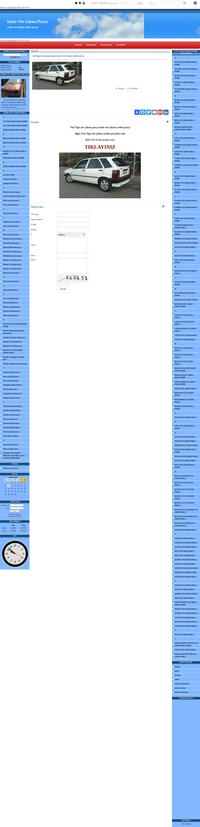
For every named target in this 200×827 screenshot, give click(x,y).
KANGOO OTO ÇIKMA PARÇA (186, 300)
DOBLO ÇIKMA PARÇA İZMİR (14, 166)
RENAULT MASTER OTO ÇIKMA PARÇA (184, 477)
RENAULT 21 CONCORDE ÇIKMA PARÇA (12, 351)
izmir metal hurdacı (181, 692)
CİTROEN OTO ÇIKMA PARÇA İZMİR (186, 146)
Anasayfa (78, 45)
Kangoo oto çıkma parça (11, 398)
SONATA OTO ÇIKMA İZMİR (185, 572)
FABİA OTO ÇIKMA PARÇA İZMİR (185, 220)
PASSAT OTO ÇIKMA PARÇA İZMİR (185, 451)
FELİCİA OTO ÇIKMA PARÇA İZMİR (186, 233)
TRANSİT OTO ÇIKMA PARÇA (186, 613)
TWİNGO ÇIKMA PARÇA (12, 406)
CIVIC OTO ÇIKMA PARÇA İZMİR (185, 139)
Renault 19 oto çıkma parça (12, 346)
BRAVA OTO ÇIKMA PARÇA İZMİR (185, 101)
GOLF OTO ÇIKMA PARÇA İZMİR (185, 261)
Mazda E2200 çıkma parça (12, 247)
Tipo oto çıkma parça (10, 419)
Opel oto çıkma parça (10, 290)
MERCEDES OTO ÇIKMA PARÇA (184, 394)
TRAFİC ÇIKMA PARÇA (12, 410)
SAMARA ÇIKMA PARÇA (12, 385)
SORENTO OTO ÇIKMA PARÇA (186, 568)
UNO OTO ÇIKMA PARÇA (184, 634)
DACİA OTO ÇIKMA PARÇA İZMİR (185, 177)
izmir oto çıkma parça (10, 468)
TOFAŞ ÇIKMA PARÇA (11, 427)
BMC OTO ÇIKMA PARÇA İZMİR (184, 115)
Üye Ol (94, 3)
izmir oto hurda (180, 688)
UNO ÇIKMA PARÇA (10, 436)
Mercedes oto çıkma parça (12, 251)
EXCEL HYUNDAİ (9, 179)
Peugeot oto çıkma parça (11, 307)
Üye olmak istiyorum (15, 516)
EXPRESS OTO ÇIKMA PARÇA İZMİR (186, 208)
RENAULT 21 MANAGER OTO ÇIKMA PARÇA (186, 518)
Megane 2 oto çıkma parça (12, 264)
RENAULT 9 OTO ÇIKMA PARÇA (184, 484)
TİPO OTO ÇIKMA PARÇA (184, 598)
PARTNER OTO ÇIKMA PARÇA (186, 445)
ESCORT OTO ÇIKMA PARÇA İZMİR (186, 202)
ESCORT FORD (8, 175)
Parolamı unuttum (15, 514)
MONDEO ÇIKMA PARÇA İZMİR (184, 407)
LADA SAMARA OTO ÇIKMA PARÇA (185, 330)
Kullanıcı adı (5, 505)
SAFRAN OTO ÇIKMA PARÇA (186, 543)
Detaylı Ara (15, 57)
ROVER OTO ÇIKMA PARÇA (185, 530)
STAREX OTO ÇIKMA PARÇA (186, 560)
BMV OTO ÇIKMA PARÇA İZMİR (184, 121)
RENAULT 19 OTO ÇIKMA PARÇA (184, 504)
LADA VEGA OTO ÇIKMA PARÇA (184, 323)
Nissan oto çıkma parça (11, 281)
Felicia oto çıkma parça (11, 200)
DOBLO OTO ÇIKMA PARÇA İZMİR (185, 184)
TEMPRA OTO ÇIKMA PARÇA (186, 594)
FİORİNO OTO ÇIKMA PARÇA (186, 239)
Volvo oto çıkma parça (10, 449)
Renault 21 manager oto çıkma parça (13, 358)
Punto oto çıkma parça (11, 315)
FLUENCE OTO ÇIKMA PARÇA (186, 243)
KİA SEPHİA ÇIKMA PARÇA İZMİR (185, 294)
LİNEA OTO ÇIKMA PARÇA (185, 339)
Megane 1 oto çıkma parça (12, 260)
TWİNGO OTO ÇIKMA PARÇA (186, 626)
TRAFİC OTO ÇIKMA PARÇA (185, 609)
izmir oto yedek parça (182, 684)
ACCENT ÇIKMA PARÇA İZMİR (15, 121)
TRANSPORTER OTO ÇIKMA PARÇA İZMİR (186, 603)
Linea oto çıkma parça (10, 226)
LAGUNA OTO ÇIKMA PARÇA (186, 335)
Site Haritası (186, 824)
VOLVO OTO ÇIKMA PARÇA (185, 650)
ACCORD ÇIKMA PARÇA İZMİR (15, 125)
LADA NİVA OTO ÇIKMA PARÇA (184, 316)
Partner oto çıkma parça (11, 311)
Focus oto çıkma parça (10, 205)
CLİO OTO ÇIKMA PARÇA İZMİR (184, 153)
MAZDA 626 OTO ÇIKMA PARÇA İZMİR (184, 376)
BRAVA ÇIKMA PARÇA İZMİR (14, 138)
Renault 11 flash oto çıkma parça (14, 337)
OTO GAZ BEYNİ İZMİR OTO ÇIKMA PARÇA (186, 655)
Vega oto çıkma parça (10, 444)
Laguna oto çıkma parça (11, 222)
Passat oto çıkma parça (11, 298)
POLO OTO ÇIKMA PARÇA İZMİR (185, 466)
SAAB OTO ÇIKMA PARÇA (185, 538)
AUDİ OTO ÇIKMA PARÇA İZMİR (184, 83)
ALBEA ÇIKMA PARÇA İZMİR (14, 130)
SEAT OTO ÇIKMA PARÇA (184, 551)
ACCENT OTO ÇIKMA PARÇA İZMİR (186, 63)
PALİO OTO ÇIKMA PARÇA (185, 437)
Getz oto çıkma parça (10, 213)
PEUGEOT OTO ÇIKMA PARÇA (186, 456)
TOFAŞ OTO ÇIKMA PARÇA (185, 617)
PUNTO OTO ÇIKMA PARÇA (185, 460)
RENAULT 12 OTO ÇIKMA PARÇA (184, 497)
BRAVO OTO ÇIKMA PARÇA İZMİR (185, 108)
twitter (177, 679)
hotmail (177, 667)
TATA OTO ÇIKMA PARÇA (184, 589)
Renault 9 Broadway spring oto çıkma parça (13, 332)
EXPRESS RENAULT (10, 183)
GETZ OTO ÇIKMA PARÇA (185, 256)
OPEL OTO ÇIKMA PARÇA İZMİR (185, 427)
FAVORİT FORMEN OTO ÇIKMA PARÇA (184, 226)
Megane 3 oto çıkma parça (12, 269)
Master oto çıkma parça (11, 273)
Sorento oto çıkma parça (11, 372)
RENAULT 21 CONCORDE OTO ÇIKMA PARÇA (186, 511)
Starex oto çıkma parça (11, 376)
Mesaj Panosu (106, 45)
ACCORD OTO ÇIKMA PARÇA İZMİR (186, 70)
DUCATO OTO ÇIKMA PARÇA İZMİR (186, 191)
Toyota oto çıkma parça (11, 432)
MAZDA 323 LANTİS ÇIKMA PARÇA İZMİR (185, 369)
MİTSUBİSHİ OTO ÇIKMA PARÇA (184, 401)
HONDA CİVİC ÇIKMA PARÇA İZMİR (14, 152)
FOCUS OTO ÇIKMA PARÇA (185, 247)
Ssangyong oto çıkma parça (12, 393)
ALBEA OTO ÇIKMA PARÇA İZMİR (185, 77)
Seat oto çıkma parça (10, 389)
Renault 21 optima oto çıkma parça (15, 364)
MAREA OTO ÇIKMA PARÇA (185, 388)
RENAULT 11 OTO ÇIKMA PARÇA (184, 490)
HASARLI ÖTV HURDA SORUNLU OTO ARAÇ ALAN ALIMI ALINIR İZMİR (14, 455)
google (177, 671)
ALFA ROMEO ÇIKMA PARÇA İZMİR (186, 90)
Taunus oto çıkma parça (11, 423)
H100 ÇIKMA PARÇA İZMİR (13, 158)
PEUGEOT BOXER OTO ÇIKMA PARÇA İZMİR (183, 128)
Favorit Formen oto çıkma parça (14, 196)
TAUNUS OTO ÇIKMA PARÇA (186, 585)
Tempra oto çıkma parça (11, 415)
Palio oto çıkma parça (10, 302)
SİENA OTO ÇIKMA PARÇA (185, 555)
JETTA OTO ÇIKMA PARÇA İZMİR (185, 283)
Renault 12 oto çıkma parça (12, 342)
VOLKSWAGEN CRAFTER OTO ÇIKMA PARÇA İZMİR (186, 644)
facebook (178, 675)
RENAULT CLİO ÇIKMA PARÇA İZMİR (15, 325)
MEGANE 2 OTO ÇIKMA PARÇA (184, 356)
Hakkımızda (91, 45)
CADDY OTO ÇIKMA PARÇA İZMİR (185, 159)
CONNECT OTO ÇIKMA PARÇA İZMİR (186, 166)
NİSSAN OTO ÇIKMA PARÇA (185, 417)
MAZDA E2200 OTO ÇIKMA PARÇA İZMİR (185, 383)
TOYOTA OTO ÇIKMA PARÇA (186, 622)
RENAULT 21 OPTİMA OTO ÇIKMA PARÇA (185, 524)
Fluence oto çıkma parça (11, 192)
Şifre (7, 508)
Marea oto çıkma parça (11, 234)
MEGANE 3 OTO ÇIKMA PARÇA (184, 363)
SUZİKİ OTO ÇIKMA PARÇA (185, 577)
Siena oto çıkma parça (10, 381)
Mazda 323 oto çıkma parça (12, 239)
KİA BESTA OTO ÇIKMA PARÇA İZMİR (184, 305)
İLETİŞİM (120, 45)
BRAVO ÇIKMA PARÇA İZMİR (14, 143)
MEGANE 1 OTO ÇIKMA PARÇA (184, 349)
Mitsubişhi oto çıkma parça (12, 256)
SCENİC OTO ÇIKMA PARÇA (185, 547)
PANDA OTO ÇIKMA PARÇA (185, 441)
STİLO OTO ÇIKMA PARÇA (185, 564)
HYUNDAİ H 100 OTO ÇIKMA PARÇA (186, 272)
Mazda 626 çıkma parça (11, 243)
